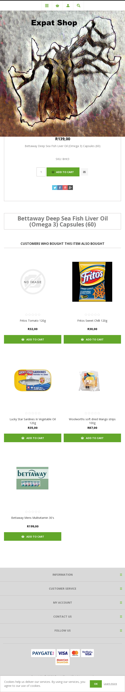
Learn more (110, 683)
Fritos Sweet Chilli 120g (92, 320)
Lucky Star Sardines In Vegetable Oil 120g (33, 421)
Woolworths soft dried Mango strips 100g (92, 421)
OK (96, 684)
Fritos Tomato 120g (33, 320)
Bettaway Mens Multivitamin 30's (32, 518)
